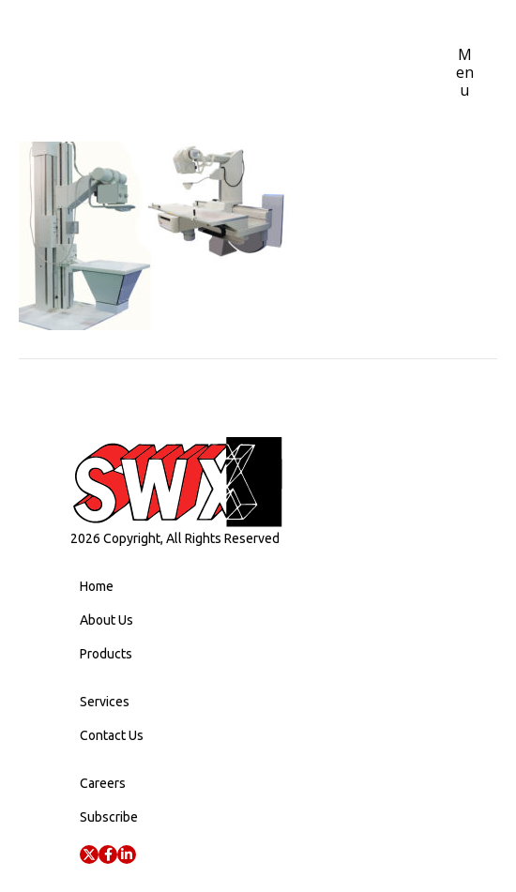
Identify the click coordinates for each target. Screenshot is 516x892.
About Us (106, 619)
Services (104, 701)
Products (106, 653)
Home (97, 586)
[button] (89, 854)
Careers (103, 783)
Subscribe (109, 816)
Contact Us (112, 735)
